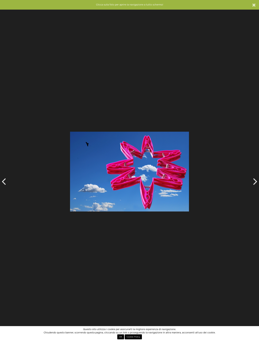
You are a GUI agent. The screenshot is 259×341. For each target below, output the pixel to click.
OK (120, 337)
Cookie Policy (133, 337)
